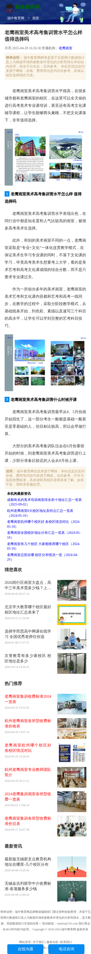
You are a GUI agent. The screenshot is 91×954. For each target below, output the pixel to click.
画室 (35, 18)
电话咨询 (66, 949)
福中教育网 (15, 18)
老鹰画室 (65, 48)
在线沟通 (25, 949)
